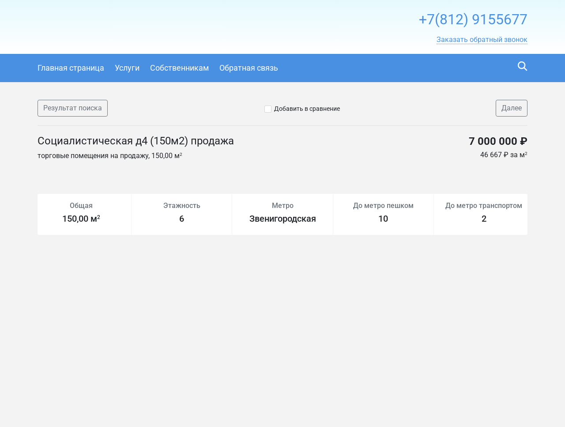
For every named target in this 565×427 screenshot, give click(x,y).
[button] (482, 39)
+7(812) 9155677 (473, 19)
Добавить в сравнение (307, 108)
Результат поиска (72, 108)
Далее (511, 108)
